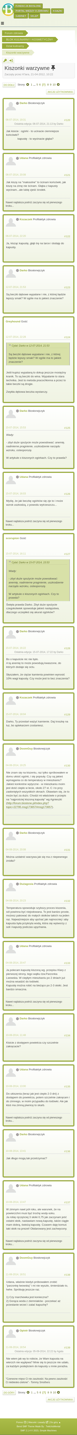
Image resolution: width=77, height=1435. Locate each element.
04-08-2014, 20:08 (16, 849)
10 (54, 84)
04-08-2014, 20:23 (16, 900)
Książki (57, 11)
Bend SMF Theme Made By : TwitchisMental (38, 1426)
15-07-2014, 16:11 (16, 553)
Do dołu (9, 85)
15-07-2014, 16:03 (16, 493)
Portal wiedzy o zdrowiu (32, 11)
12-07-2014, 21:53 (16, 287)
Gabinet (21, 16)
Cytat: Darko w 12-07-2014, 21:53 (30, 345)
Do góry (9, 1392)
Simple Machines (48, 1430)
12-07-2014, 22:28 (16, 336)
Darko (24, 103)
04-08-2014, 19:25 (16, 765)
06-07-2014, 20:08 (16, 174)
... (34, 84)
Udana (24, 158)
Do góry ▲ (55, 1422)
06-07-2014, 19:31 (16, 119)
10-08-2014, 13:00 (16, 1086)
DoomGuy (26, 748)
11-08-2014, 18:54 (16, 1347)
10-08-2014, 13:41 (16, 1151)
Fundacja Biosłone (28, 6)
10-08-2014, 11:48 (16, 1035)
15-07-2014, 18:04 (16, 714)
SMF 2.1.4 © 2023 (29, 1430)
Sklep (34, 16)
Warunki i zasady (36, 1422)
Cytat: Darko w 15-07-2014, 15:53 (30, 562)
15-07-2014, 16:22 (16, 648)
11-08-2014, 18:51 (16, 1274)
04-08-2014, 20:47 (16, 962)
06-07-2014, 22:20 (16, 236)
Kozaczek (26, 219)
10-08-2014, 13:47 (16, 1202)
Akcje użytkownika (60, 92)
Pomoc (19, 1422)
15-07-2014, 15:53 (16, 427)
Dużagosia (26, 883)
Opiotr (24, 1330)
